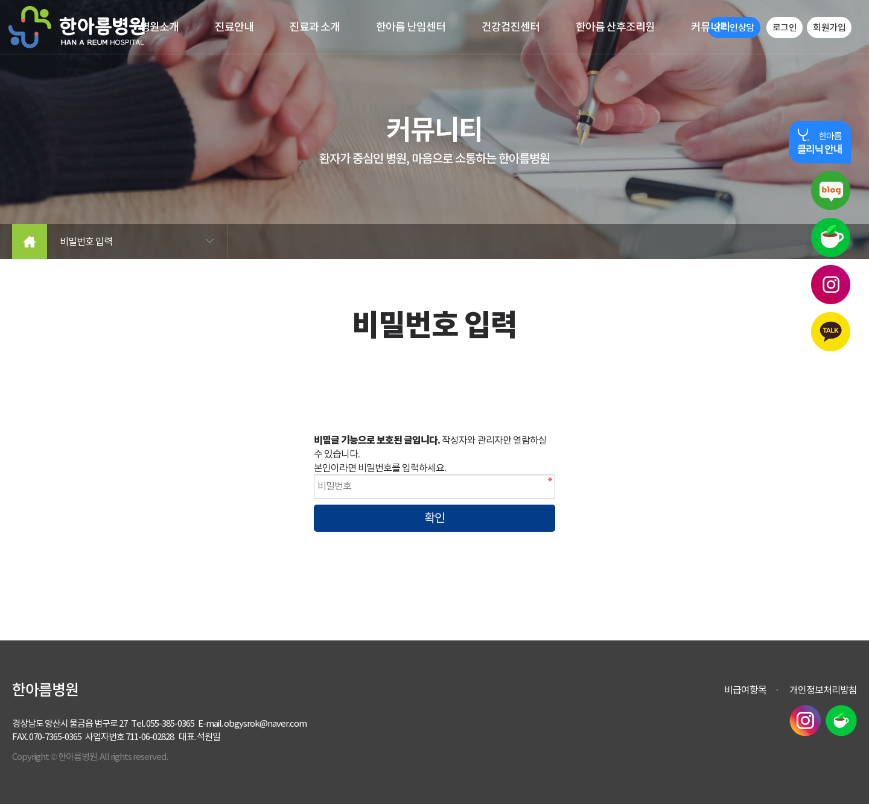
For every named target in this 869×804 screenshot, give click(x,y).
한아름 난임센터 (410, 27)
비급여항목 (745, 690)
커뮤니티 (710, 27)
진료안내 (234, 27)
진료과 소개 (315, 27)
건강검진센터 (511, 27)
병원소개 (159, 27)
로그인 (784, 27)
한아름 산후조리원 (615, 27)
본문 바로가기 (0, 0)
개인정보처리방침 (823, 690)
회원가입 (829, 27)
